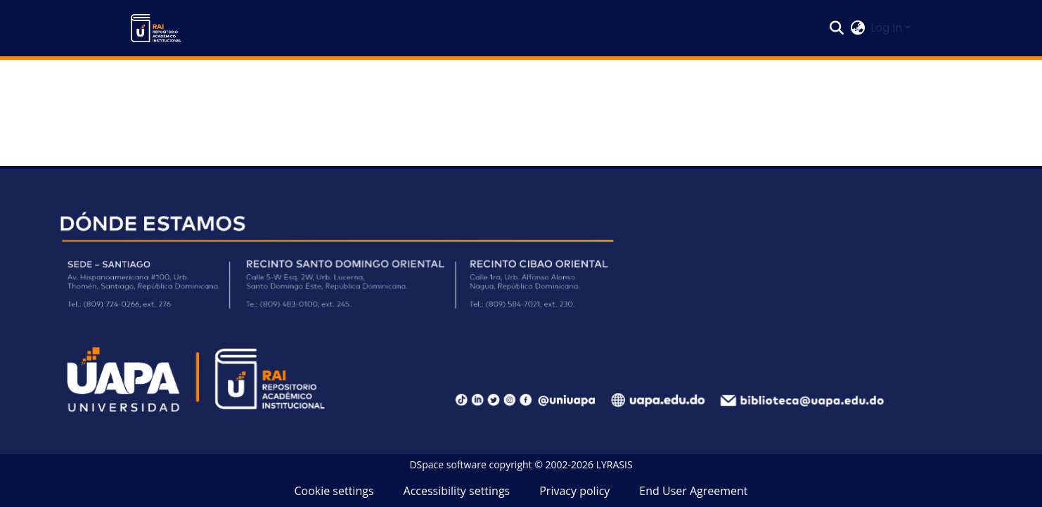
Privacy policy (574, 491)
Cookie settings (333, 491)
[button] (156, 28)
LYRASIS (614, 464)
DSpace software (447, 464)
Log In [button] (887, 28)
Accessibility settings (457, 491)
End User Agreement (693, 491)
